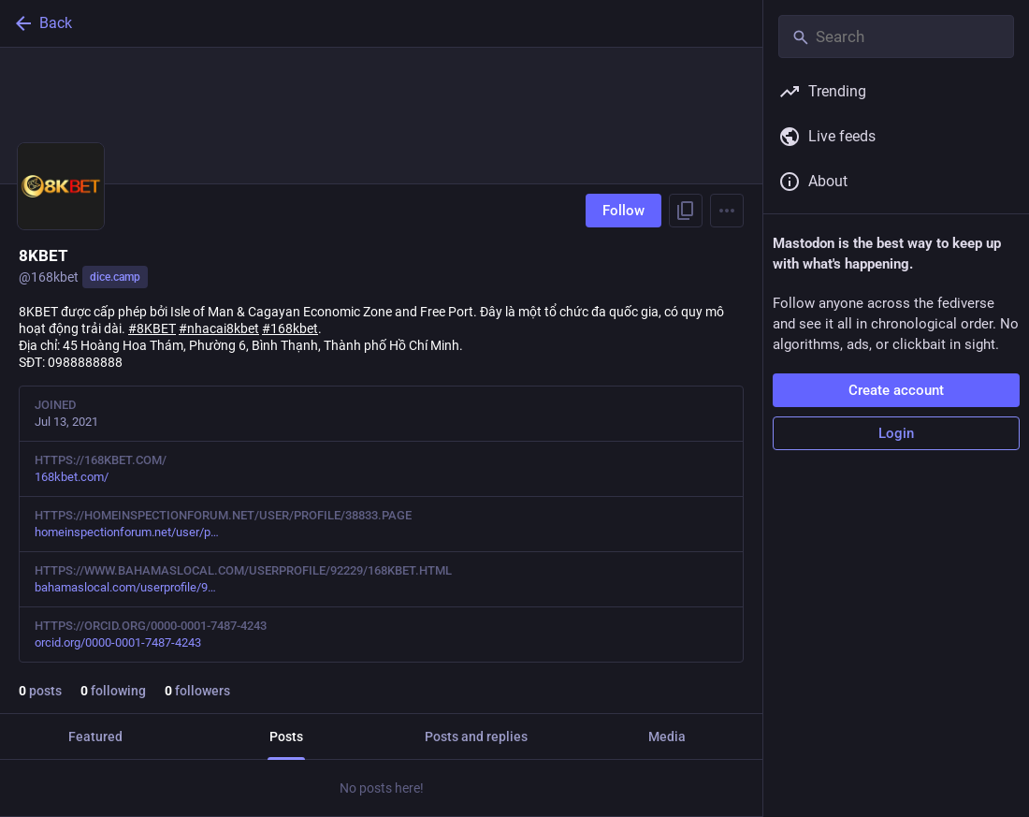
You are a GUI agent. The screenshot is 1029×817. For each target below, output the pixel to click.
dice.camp (115, 277)
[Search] (896, 36)
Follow (623, 210)
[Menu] (727, 210)
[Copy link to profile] (686, 210)
